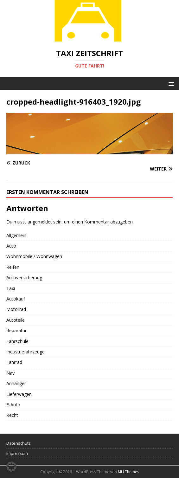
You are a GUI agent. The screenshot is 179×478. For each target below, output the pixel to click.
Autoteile (15, 320)
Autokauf (15, 299)
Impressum (17, 453)
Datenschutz (18, 443)
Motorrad (16, 309)
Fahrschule (17, 341)
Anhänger (16, 383)
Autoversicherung (24, 278)
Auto (11, 246)
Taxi (10, 288)
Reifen (12, 267)
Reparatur (16, 330)
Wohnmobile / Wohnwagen (34, 256)
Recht (12, 415)
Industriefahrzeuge (25, 352)
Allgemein (16, 235)
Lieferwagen (19, 394)
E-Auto (13, 405)
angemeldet (40, 222)
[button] (170, 83)
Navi (11, 373)
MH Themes (128, 472)
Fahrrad (14, 362)
